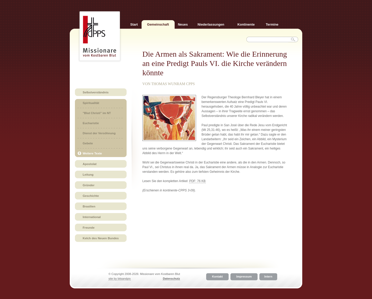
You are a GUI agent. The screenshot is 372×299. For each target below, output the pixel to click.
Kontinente (246, 24)
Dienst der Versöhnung (99, 133)
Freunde (89, 227)
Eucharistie (91, 123)
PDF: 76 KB (197, 181)
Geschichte (91, 195)
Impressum (244, 276)
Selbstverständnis (96, 92)
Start (134, 24)
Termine (272, 24)
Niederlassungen (211, 24)
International (92, 217)
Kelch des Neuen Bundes (101, 238)
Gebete (88, 143)
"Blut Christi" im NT (97, 113)
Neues (183, 24)
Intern (268, 276)
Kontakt (217, 276)
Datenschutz (171, 278)
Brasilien (89, 206)
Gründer (89, 185)
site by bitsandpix (120, 278)
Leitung (88, 174)
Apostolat (90, 164)
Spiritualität (91, 102)
